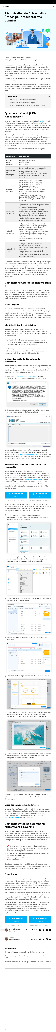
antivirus (31, 349)
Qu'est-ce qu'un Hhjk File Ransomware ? (22, 99)
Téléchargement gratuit (16, 495)
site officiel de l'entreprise (28, 454)
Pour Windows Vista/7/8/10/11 (16, 500)
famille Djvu (43, 121)
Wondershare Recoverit (33, 480)
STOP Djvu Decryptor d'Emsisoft (26, 376)
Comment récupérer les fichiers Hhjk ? (22, 103)
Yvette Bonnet (14, 929)
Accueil (7, 57)
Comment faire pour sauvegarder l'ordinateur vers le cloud (24, 952)
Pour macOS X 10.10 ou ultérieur (40, 500)
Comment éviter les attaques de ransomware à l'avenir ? (27, 105)
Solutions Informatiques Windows (21, 57)
